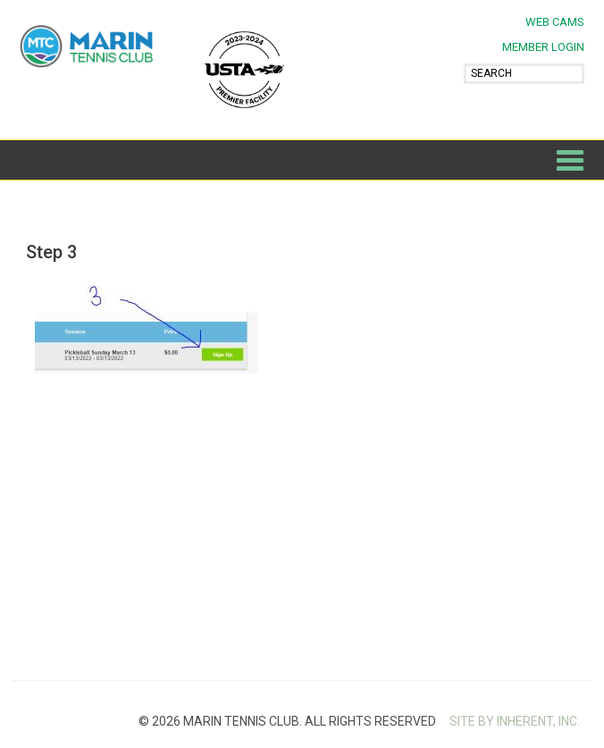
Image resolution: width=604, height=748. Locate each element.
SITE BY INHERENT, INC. (514, 721)
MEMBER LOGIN (543, 47)
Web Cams (554, 22)
